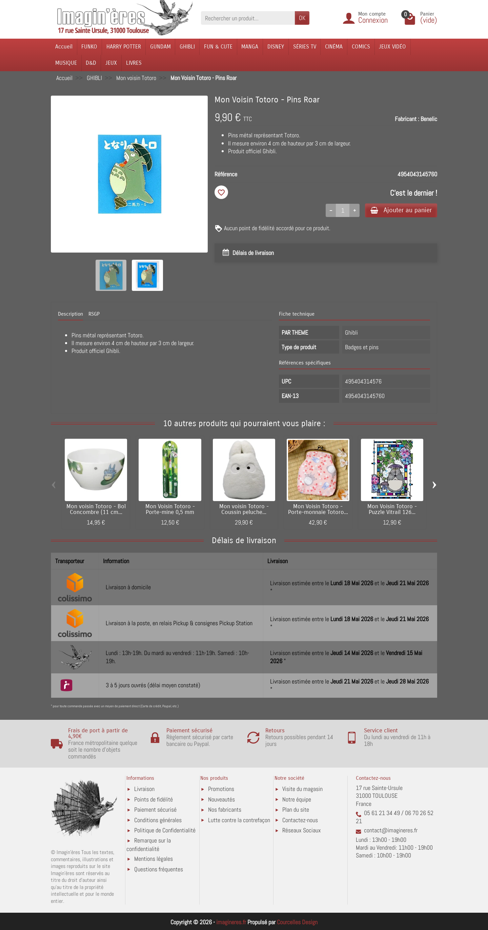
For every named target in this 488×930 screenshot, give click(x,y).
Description (70, 314)
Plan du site (295, 809)
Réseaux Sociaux (301, 830)
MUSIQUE (66, 63)
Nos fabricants (224, 809)
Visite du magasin (302, 789)
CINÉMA (334, 46)
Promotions (221, 789)
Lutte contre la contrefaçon (239, 820)
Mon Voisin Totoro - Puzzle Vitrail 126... (392, 509)
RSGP (94, 314)
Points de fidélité (153, 799)
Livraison (144, 789)
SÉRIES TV (304, 46)
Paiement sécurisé (155, 809)
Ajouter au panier (401, 210)
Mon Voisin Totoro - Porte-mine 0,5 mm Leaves (170, 512)
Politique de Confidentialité (165, 830)
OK (302, 18)
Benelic (429, 119)
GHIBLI (187, 46)
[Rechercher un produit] (248, 17)
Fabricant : (407, 119)
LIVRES (134, 63)
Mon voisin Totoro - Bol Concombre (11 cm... (96, 509)
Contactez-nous (300, 820)
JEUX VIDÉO (392, 46)
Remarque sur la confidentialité (148, 844)
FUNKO (89, 46)
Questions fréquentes (158, 869)
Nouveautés (221, 799)
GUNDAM (160, 46)
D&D (91, 63)
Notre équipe (296, 799)
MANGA (249, 46)
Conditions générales (158, 820)
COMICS (361, 46)
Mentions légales (153, 859)
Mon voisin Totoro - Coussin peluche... (244, 509)
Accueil (64, 46)
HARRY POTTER (123, 46)
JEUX (111, 63)
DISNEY (275, 46)
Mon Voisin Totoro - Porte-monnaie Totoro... (318, 509)
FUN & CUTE (218, 46)
